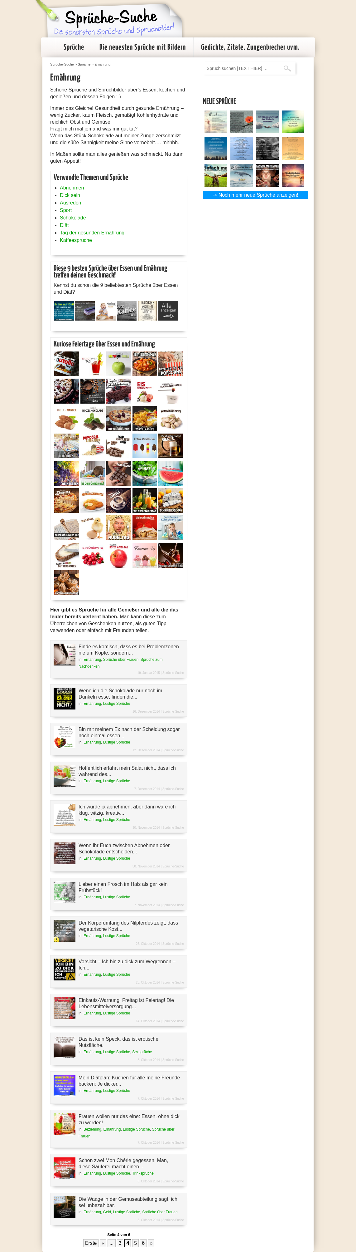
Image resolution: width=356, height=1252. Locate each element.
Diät (64, 225)
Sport (66, 210)
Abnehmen (72, 187)
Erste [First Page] (91, 1243)
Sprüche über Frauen (120, 659)
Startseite (48, 47)
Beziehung (92, 1129)
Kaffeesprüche (76, 240)
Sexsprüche (142, 1052)
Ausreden (70, 202)
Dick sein (70, 195)
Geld (107, 1212)
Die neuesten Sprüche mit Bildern (142, 47)
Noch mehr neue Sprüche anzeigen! (258, 195)
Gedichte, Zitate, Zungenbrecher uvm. (250, 47)
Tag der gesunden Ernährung (92, 232)
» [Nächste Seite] (151, 1243)
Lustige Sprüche (116, 703)
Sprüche (74, 47)
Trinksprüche (143, 1173)
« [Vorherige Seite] (103, 1243)
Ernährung (92, 659)
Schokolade (73, 217)
